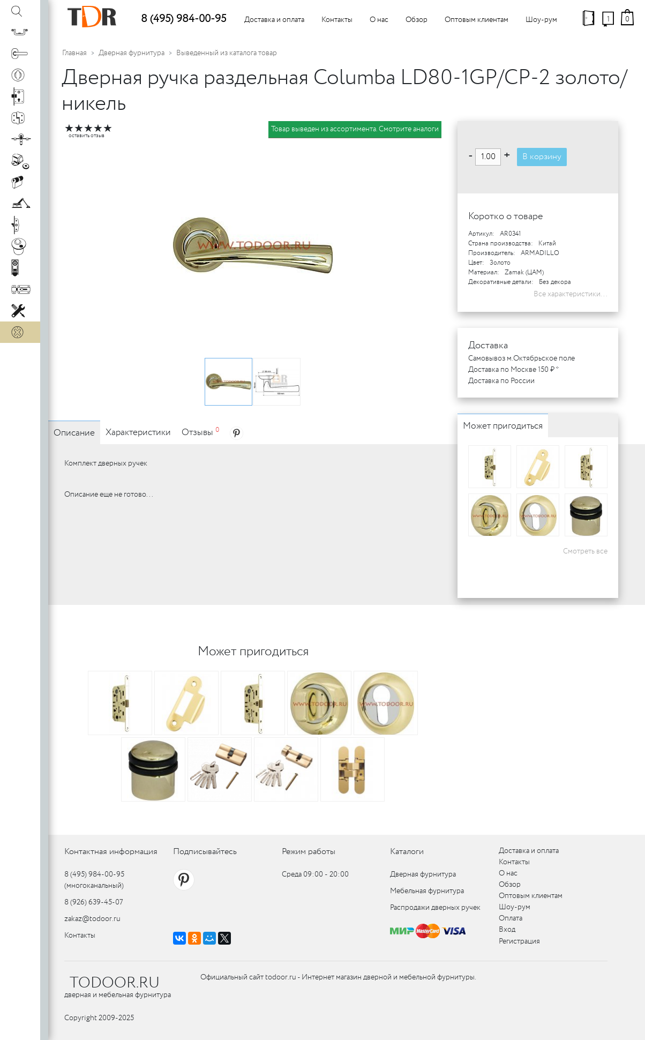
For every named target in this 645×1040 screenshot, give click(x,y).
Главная (74, 53)
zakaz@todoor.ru (92, 919)
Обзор (417, 19)
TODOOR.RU (115, 983)
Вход (507, 929)
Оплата (510, 918)
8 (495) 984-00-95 (183, 19)
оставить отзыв (86, 136)
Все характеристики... (571, 294)
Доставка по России (501, 381)
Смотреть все (585, 551)
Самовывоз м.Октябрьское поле (521, 358)
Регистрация (519, 941)
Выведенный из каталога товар (226, 53)
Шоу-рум (541, 19)
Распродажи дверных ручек (435, 907)
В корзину (541, 157)
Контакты (336, 19)
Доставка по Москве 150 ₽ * (513, 369)
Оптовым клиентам (476, 19)
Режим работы (308, 852)
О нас (379, 19)
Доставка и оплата (274, 19)
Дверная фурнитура (131, 53)
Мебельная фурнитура (427, 891)
